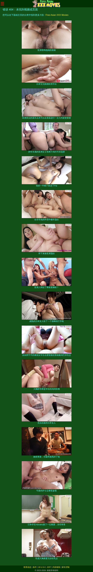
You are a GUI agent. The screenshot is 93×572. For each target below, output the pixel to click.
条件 (35, 567)
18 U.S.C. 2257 (44, 567)
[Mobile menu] (2, 3)
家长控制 (65, 567)
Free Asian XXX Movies (57, 15)
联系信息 (27, 567)
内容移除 (56, 567)
